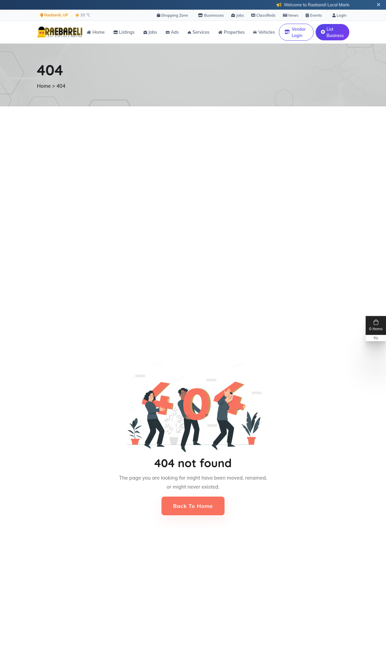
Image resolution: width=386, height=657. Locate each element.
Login (339, 15)
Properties (231, 32)
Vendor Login (295, 32)
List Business (332, 32)
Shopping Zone (172, 15)
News (290, 15)
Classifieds (263, 15)
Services (198, 32)
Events (314, 15)
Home (95, 32)
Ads (172, 32)
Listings (124, 32)
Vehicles (264, 32)
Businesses (211, 15)
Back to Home (193, 506)
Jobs (237, 15)
